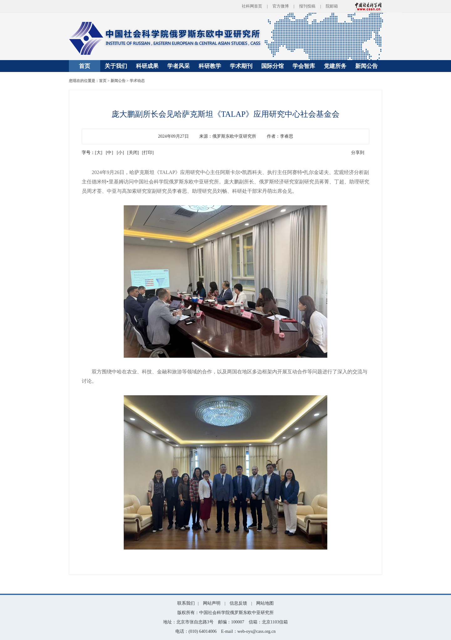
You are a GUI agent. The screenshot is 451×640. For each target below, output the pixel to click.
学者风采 (178, 66)
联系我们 (186, 603)
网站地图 (265, 603)
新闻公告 (366, 66)
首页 (84, 66)
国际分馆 (272, 66)
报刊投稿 (307, 6)
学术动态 (137, 81)
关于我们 (116, 66)
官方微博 (280, 6)
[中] (109, 152)
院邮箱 (332, 6)
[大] (98, 152)
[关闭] (133, 152)
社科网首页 (252, 6)
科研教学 (210, 66)
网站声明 (211, 603)
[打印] (147, 152)
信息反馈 (238, 603)
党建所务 (335, 66)
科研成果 (147, 66)
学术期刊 (241, 66)
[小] (120, 152)
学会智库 (304, 66)
